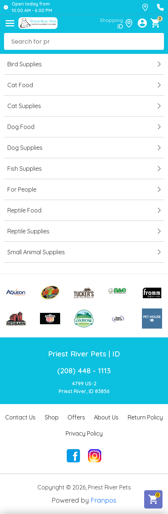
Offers (76, 417)
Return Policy (145, 417)
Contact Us (20, 417)
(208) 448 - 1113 (84, 370)
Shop (52, 417)
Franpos (103, 500)
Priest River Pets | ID (84, 353)
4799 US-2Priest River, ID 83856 (84, 387)
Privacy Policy (84, 433)
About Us (106, 417)
